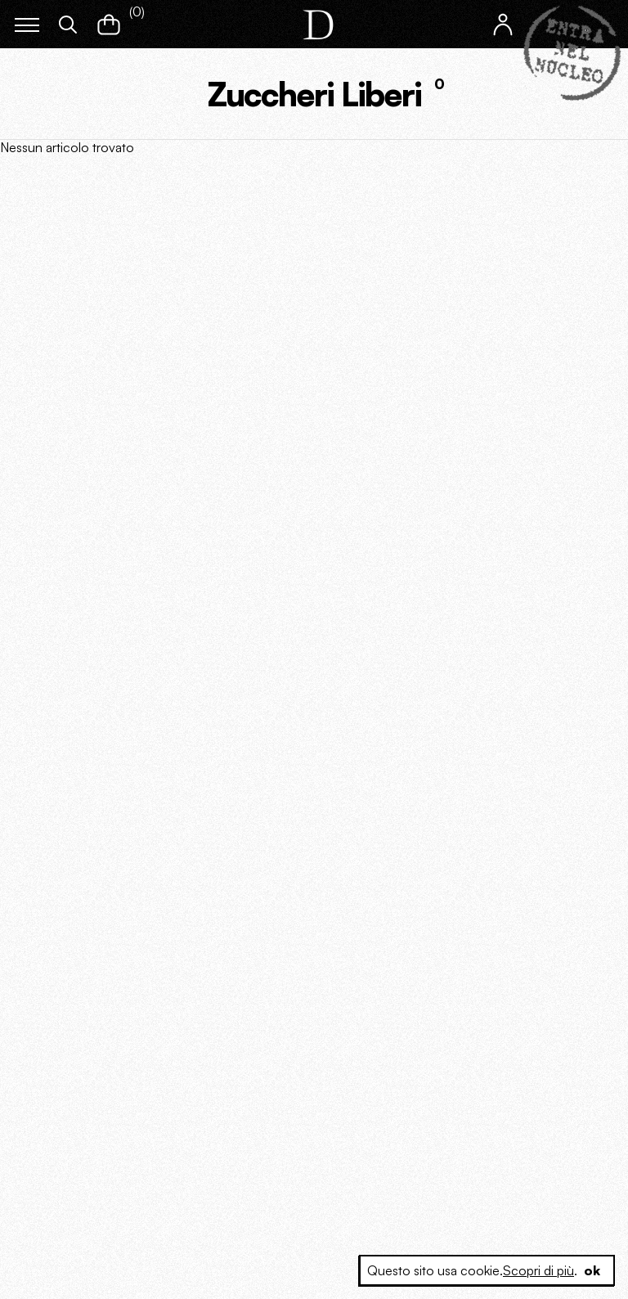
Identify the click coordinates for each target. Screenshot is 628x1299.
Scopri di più (538, 1270)
